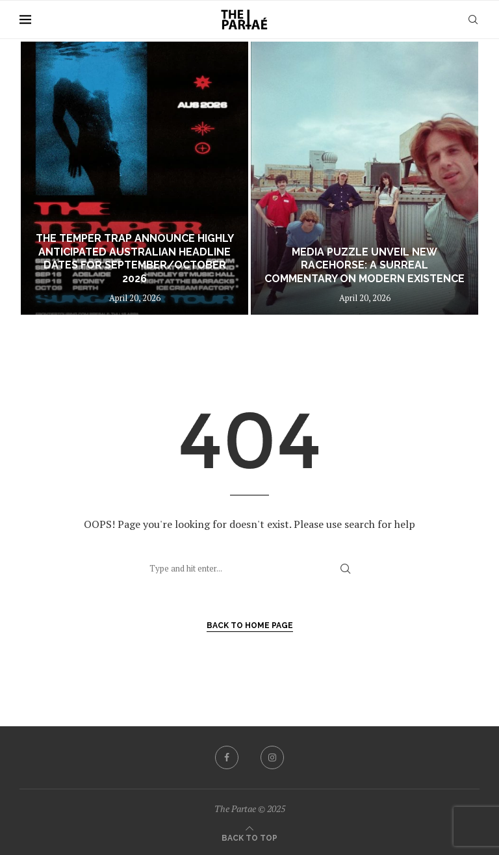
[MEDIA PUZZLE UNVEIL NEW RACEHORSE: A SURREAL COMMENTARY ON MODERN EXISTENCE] (364, 178)
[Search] (473, 19)
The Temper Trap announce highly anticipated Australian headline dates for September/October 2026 (135, 258)
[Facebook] (226, 757)
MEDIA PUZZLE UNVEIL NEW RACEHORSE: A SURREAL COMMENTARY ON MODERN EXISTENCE (364, 265)
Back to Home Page (250, 625)
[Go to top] (249, 837)
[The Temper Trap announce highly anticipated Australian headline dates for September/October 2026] (134, 178)
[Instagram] (272, 757)
